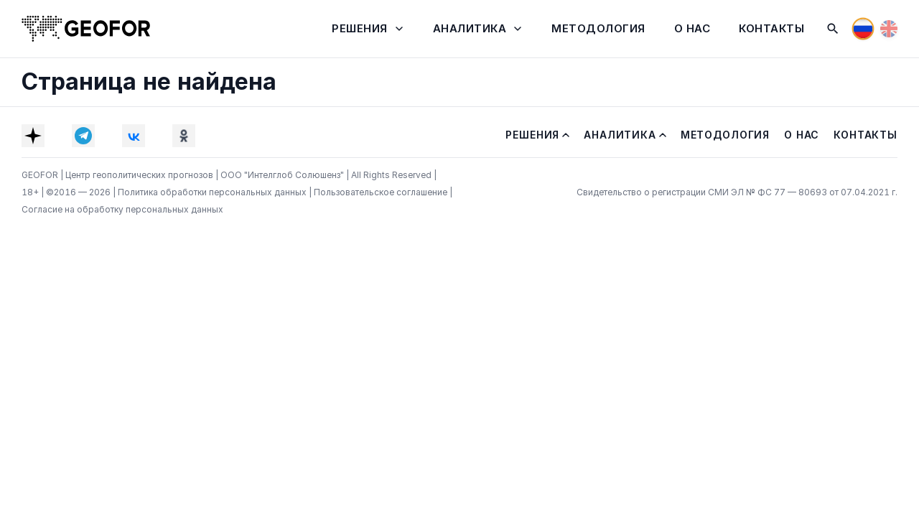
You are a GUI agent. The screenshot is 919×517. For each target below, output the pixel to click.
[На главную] (86, 28)
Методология (598, 28)
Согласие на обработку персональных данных (122, 209)
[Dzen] (33, 135)
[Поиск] (833, 28)
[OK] (183, 135)
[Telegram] (83, 135)
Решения (360, 28)
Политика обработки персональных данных (213, 192)
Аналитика (470, 28)
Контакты (771, 28)
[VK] (133, 135)
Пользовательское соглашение (381, 192)
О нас (692, 28)
